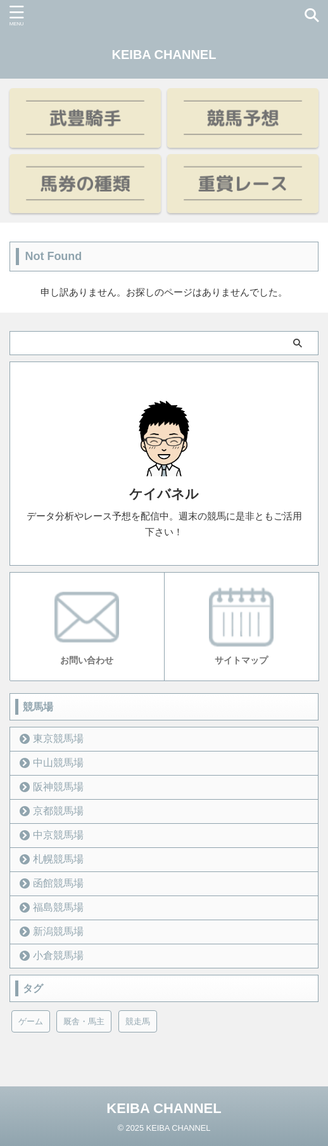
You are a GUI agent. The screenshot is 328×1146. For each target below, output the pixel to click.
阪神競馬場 (58, 786)
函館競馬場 (58, 883)
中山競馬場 (58, 762)
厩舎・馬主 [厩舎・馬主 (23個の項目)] (83, 1021)
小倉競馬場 (58, 955)
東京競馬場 (58, 738)
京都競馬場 (58, 810)
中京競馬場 (58, 835)
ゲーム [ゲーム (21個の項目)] (30, 1021)
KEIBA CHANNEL (164, 55)
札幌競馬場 (58, 859)
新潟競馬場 (58, 931)
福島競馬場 (58, 907)
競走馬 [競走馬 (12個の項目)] (137, 1021)
